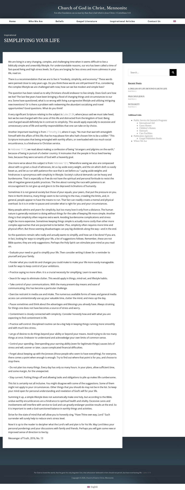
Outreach (143, 131)
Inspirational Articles (122, 21)
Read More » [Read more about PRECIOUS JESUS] (132, 99)
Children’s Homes (147, 128)
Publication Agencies (143, 136)
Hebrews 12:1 (60, 163)
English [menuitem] (94, 487)
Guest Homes (145, 125)
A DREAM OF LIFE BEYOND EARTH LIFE (147, 88)
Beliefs (60, 21)
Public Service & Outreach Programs (150, 120)
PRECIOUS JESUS (136, 96)
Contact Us (154, 21)
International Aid (147, 123)
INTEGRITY (134, 104)
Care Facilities (145, 133)
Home (12, 21)
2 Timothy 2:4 (54, 131)
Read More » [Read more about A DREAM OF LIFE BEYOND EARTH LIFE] (132, 91)
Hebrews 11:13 (18, 149)
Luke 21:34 (68, 114)
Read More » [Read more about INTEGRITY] (132, 107)
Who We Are (36, 21)
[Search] (173, 72)
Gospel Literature (86, 21)
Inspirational (10, 35)
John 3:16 (147, 472)
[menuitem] (174, 21)
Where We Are (140, 141)
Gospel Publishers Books (150, 138)
